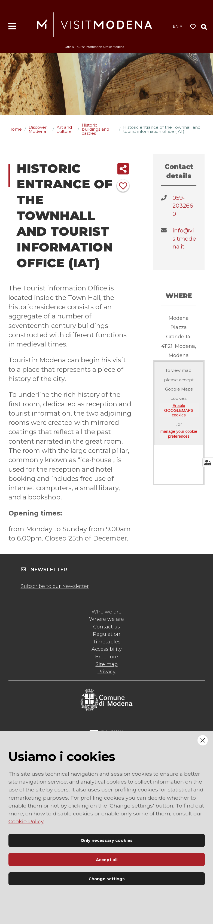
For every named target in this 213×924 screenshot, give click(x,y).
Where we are (106, 619)
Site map (107, 664)
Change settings (107, 878)
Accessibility (107, 649)
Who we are (106, 612)
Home (15, 129)
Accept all (106, 859)
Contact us (106, 627)
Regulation (106, 634)
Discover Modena (38, 129)
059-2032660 (182, 205)
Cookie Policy (26, 821)
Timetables (106, 642)
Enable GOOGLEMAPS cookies (179, 410)
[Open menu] (12, 26)
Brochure (106, 657)
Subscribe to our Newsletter (55, 586)
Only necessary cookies (107, 840)
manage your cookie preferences (178, 433)
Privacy (106, 672)
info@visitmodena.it (184, 238)
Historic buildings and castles (95, 129)
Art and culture (64, 129)
